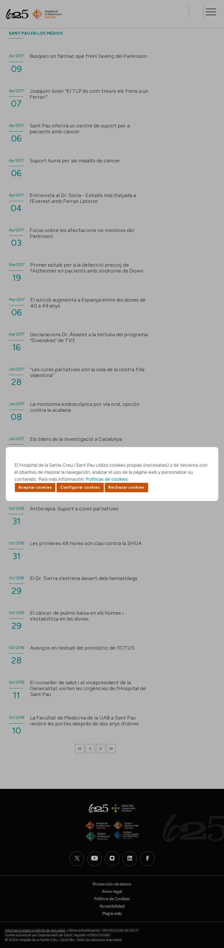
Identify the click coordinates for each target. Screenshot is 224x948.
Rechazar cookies (126, 487)
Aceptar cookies (35, 487)
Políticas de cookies (107, 479)
